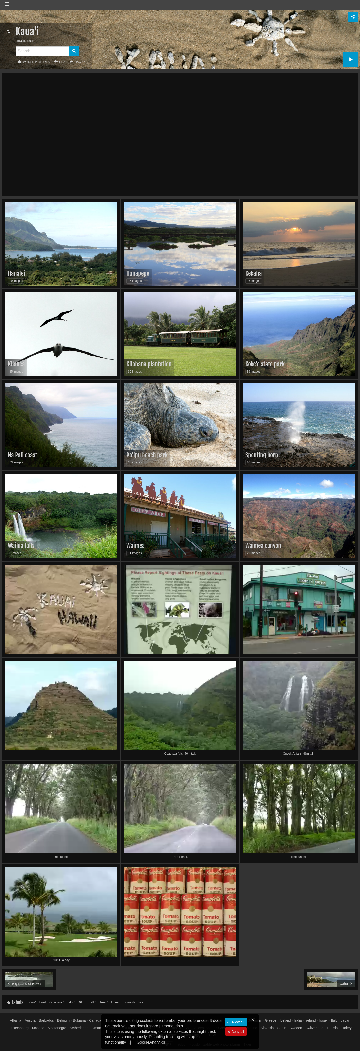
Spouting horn (261, 455)
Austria (30, 1020)
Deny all (237, 1032)
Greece (270, 1020)
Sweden (295, 1028)
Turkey (346, 1028)
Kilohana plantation (149, 364)
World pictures (36, 62)
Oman (96, 1028)
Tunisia (332, 1028)
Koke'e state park (265, 364)
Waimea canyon (263, 545)
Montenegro (57, 1028)
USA (62, 62)
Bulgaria (79, 1020)
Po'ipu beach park (147, 455)
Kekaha (253, 273)
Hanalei (16, 273)
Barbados (46, 1020)
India (298, 1020)
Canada (95, 1020)
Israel (323, 1020)
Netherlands (79, 1028)
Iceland (285, 1020)
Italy (334, 1020)
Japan (345, 1020)
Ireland (310, 1020)
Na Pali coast (22, 455)
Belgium (63, 1020)
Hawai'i (80, 62)
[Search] (42, 51)
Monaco (38, 1028)
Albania (15, 1020)
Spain (281, 1028)
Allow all (237, 1022)
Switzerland (314, 1028)
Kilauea (16, 364)
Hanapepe (137, 273)
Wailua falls (21, 545)
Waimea (135, 545)
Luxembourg (19, 1028)
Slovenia (267, 1028)
